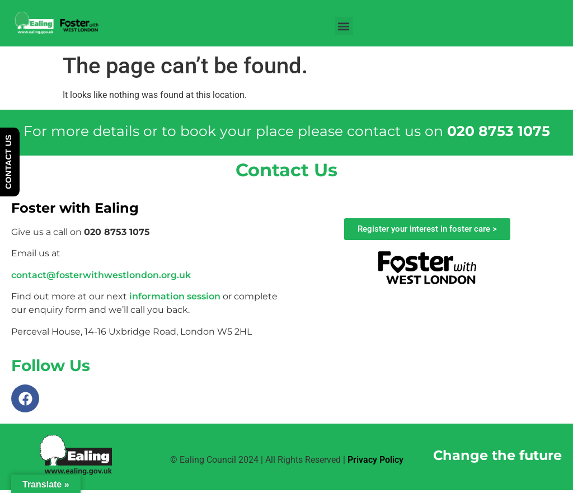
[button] (344, 26)
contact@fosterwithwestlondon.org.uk (101, 275)
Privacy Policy (375, 459)
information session (174, 296)
